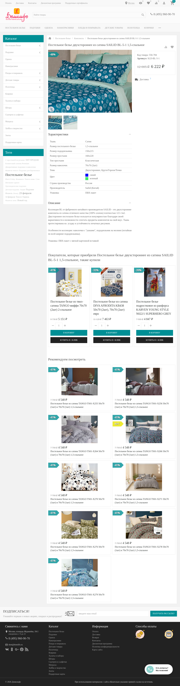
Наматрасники (65, 28)
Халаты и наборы (12, 101)
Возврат (95, 637)
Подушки (35, 28)
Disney (16, 193)
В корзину (68, 333)
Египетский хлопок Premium (17, 163)
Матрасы (9, 121)
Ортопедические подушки (15, 186)
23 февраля (25, 193)
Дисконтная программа (51, 3)
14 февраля (10, 197)
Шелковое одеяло (12, 183)
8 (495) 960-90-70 (164, 14)
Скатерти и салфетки (14, 115)
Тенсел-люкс (30, 179)
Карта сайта (97, 650)
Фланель (8, 193)
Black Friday (10, 179)
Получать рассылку (164, 613)
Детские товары (114, 28)
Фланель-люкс (11, 200)
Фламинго (20, 179)
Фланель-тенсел (11, 170)
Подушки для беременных (29, 170)
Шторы (8, 108)
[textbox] (89, 15)
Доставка (20, 3)
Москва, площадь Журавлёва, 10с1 (23, 631)
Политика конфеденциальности (105, 647)
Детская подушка (12, 189)
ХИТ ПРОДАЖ (32, 160)
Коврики (149, 28)
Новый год (22, 200)
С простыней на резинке (15, 160)
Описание (54, 203)
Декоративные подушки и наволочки (20, 167)
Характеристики (58, 134)
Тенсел (19, 197)
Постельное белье (15, 28)
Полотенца (133, 28)
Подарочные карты (13, 142)
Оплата (8, 3)
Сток (38, 179)
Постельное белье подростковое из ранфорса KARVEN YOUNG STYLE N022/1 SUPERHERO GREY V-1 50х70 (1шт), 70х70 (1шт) (154, 309)
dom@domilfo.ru (16, 645)
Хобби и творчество (13, 128)
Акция (22, 189)
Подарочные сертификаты (76, 3)
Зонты (8, 135)
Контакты (32, 3)
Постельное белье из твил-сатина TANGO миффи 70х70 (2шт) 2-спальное (68, 305)
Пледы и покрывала (89, 28)
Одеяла (49, 28)
